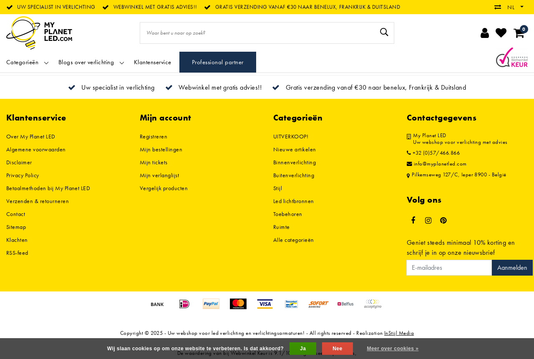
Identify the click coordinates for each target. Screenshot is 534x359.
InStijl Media (399, 332)
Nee (337, 348)
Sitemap (16, 227)
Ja (303, 348)
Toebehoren (287, 214)
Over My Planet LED (30, 136)
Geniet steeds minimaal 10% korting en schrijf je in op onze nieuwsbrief (461, 247)
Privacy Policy (22, 175)
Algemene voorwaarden (36, 149)
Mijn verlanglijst (159, 175)
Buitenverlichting (293, 175)
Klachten (17, 240)
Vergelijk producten (164, 188)
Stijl (277, 188)
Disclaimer (19, 162)
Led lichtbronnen (293, 201)
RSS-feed (17, 252)
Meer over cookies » (392, 348)
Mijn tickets (154, 162)
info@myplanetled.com (437, 164)
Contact (15, 214)
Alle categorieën (293, 240)
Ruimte (281, 227)
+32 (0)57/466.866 (433, 153)
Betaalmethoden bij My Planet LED (48, 188)
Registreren (153, 136)
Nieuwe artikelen (294, 149)
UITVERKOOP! (290, 136)
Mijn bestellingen (161, 149)
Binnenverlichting (294, 162)
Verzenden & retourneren (37, 201)
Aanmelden (512, 267)
